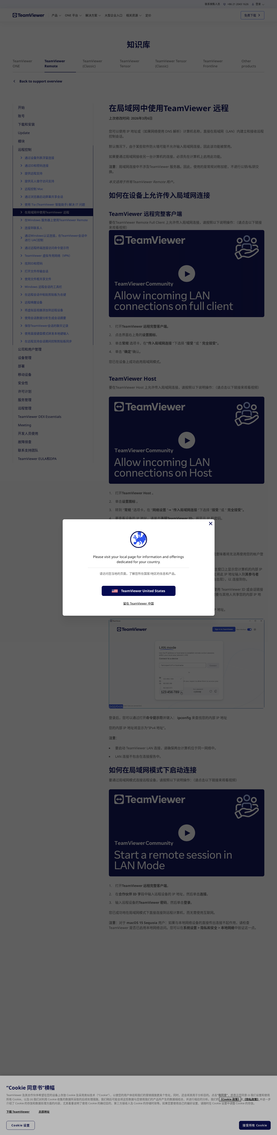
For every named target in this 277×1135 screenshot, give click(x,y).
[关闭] (210, 523)
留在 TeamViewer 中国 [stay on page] (138, 603)
